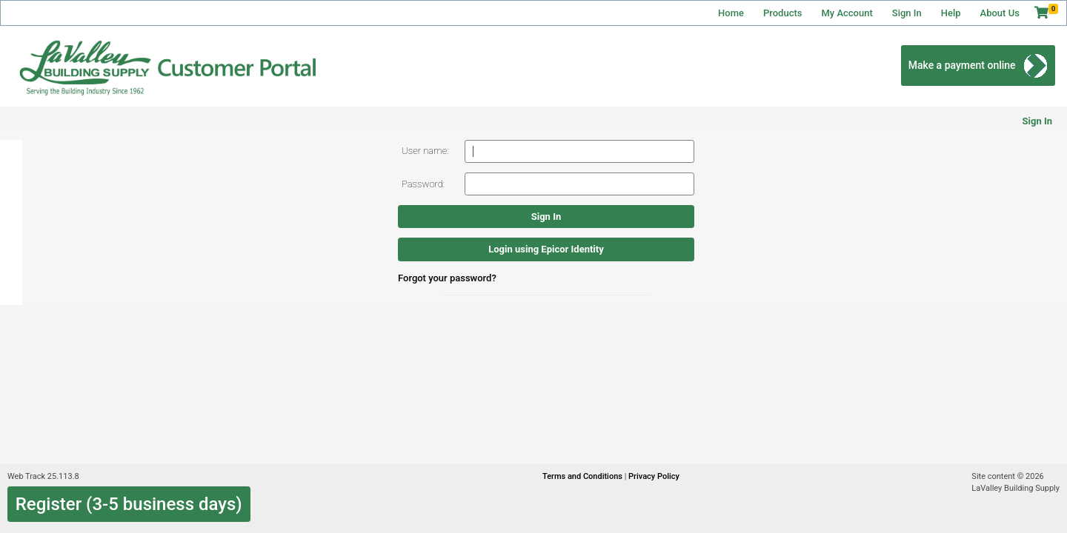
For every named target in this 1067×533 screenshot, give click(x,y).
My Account (846, 13)
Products (782, 13)
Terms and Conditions (583, 476)
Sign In (907, 13)
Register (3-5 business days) (129, 504)
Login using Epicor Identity (545, 249)
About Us (1000, 13)
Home (731, 13)
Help (951, 13)
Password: (423, 184)
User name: (425, 150)
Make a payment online (962, 65)
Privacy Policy (653, 476)
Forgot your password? (447, 278)
